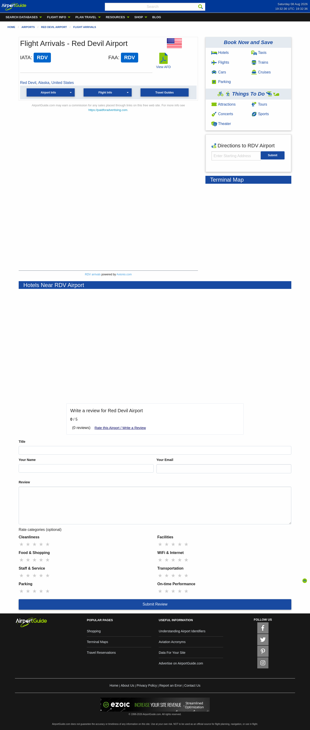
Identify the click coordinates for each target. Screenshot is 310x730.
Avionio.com (124, 274)
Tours (259, 104)
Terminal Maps (97, 642)
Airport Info (48, 92)
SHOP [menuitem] (138, 17)
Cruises (261, 72)
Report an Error (170, 685)
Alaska (43, 83)
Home (11, 27)
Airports (28, 27)
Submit (272, 155)
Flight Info (105, 92)
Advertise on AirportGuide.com (181, 663)
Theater (221, 124)
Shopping (94, 631)
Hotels (220, 53)
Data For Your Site (172, 652)
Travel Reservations (101, 652)
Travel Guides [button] (164, 92)
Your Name (27, 460)
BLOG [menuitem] (156, 17)
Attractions (223, 104)
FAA (113, 57)
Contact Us (192, 685)
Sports (260, 114)
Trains (259, 62)
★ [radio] (21, 544)
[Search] (200, 6)
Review (24, 482)
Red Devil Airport (54, 27)
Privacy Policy (147, 685)
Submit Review (155, 604)
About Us (127, 685)
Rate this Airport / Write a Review (120, 428)
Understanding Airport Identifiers (182, 631)
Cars (218, 72)
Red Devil (28, 83)
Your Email (164, 460)
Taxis (259, 53)
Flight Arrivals (84, 27)
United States (62, 83)
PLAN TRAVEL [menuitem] (85, 17)
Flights (220, 62)
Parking (221, 82)
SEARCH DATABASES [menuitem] (22, 17)
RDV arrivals (93, 274)
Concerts (222, 114)
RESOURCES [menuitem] (115, 17)
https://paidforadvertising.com (107, 110)
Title (22, 441)
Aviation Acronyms (172, 642)
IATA (25, 57)
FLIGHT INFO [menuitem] (56, 17)
